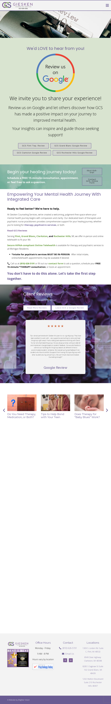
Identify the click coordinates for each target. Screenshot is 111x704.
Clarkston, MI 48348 (93, 660)
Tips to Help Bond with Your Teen (52, 416)
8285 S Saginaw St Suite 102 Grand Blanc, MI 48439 (93, 670)
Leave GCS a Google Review (69, 308)
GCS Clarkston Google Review (32, 153)
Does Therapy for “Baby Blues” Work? (87, 416)
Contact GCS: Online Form (92, 181)
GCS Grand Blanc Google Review (70, 146)
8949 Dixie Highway (93, 657)
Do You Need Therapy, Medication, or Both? (21, 416)
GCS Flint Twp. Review (33, 146)
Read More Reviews (37, 308)
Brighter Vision (24, 700)
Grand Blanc (28, 236)
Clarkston (42, 236)
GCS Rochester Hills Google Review (75, 153)
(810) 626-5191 (92, 171)
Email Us (69, 653)
